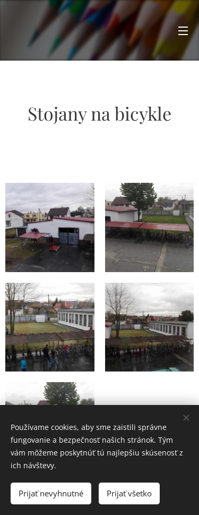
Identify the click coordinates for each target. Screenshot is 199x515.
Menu (183, 30)
